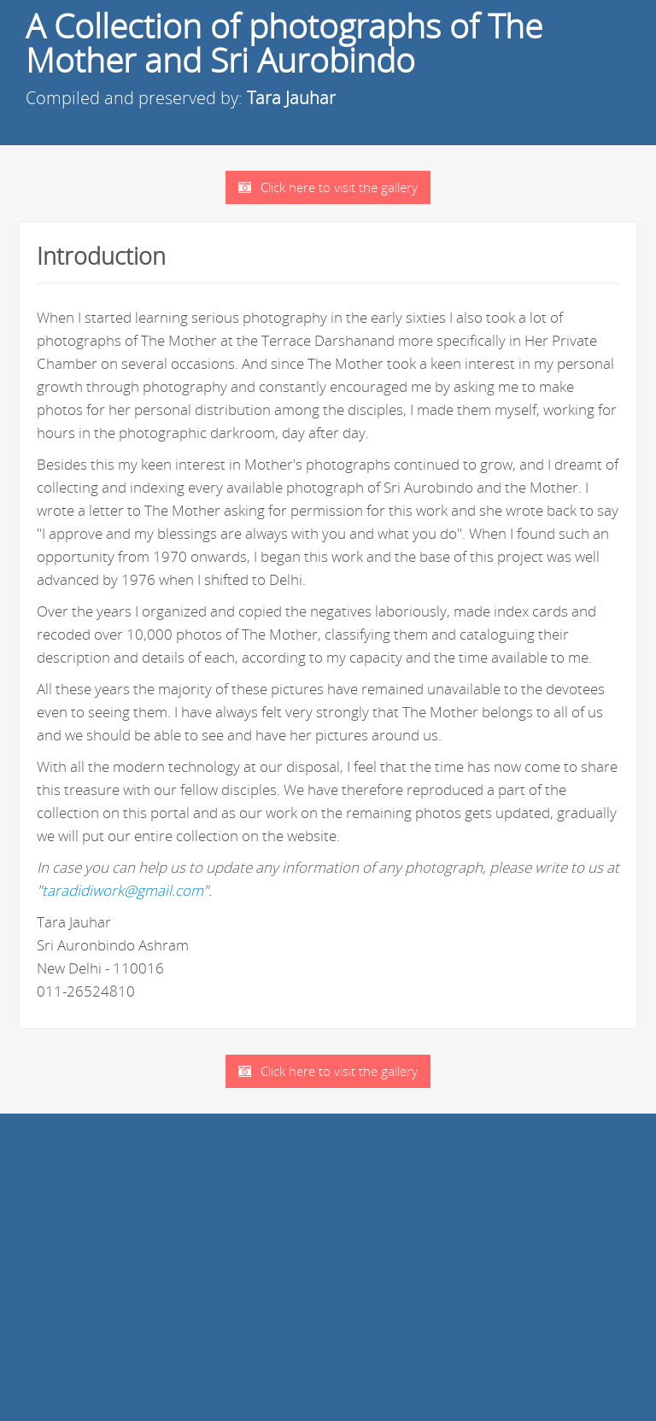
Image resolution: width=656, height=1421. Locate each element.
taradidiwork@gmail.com (122, 890)
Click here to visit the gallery (328, 187)
